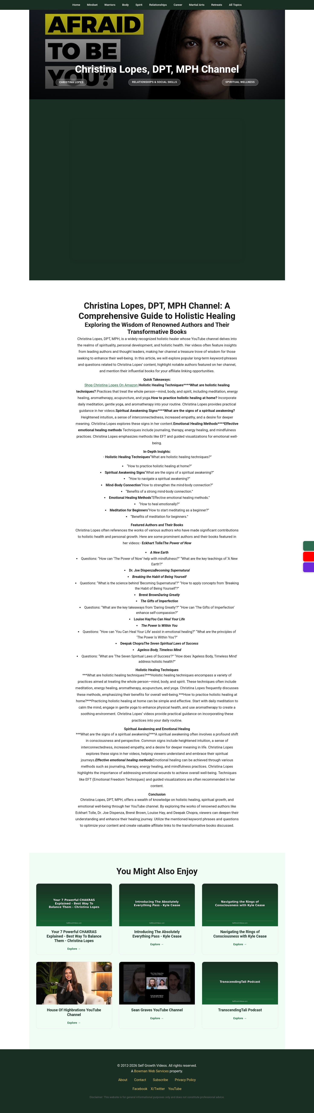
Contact (140, 1080)
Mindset (92, 4)
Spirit (139, 4)
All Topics (235, 4)
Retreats (216, 4)
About (122, 1080)
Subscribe (160, 1080)
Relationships (158, 4)
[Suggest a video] (308, 567)
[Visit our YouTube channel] (308, 557)
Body (125, 4)
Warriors (109, 4)
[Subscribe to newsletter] (308, 546)
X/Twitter (158, 1089)
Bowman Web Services (151, 1071)
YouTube (174, 1089)
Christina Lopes (71, 82)
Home (76, 4)
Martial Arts (196, 4)
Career (178, 4)
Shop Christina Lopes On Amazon (111, 385)
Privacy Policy (185, 1080)
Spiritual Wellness (240, 82)
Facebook (140, 1089)
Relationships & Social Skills (154, 82)
